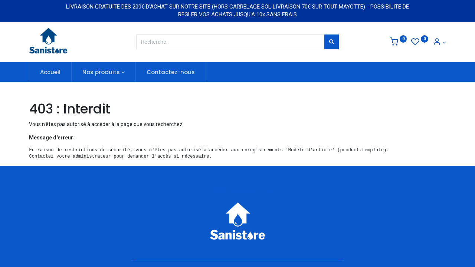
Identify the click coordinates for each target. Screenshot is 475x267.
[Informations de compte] (439, 42)
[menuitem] (50, 72)
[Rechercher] (331, 41)
